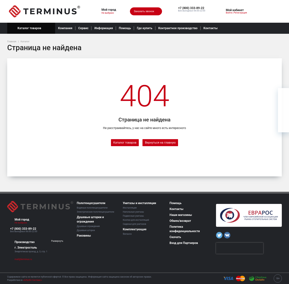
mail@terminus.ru (23, 259)
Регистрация (240, 12)
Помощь (125, 28)
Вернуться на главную (160, 142)
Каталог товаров (31, 28)
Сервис (83, 28)
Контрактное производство (178, 28)
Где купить (144, 28)
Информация (103, 28)
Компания (65, 28)
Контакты (210, 28)
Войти (229, 12)
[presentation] (239, 248)
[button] (191, 8)
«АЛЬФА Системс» (32, 280)
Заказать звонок (146, 11)
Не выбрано (109, 13)
